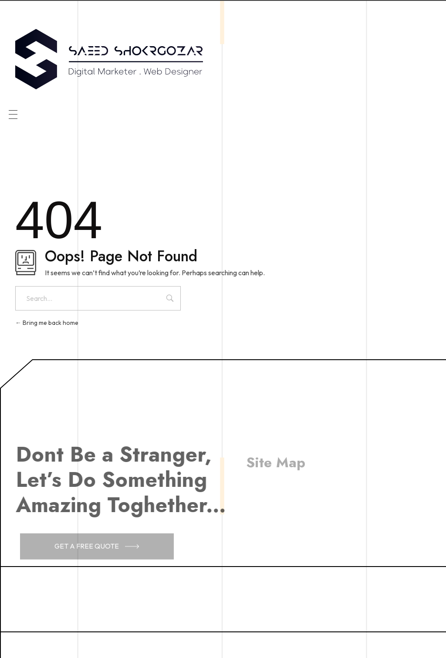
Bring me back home (46, 323)
